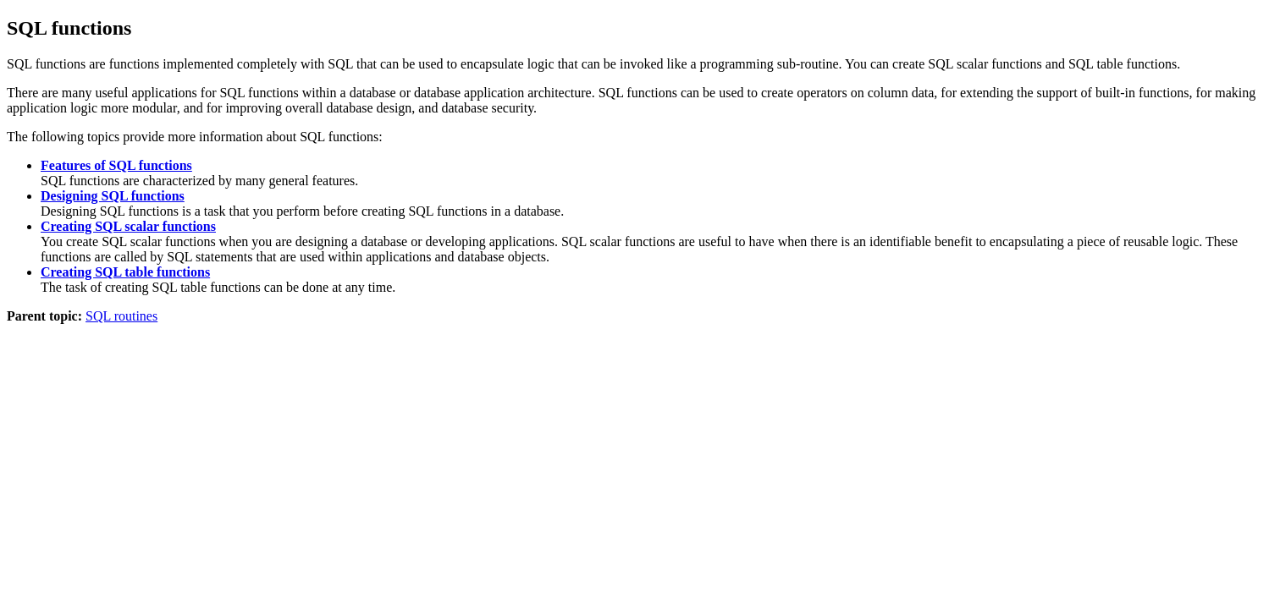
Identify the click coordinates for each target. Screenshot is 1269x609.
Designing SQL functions (113, 196)
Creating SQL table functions (125, 272)
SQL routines (121, 316)
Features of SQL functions (116, 165)
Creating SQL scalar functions (128, 226)
